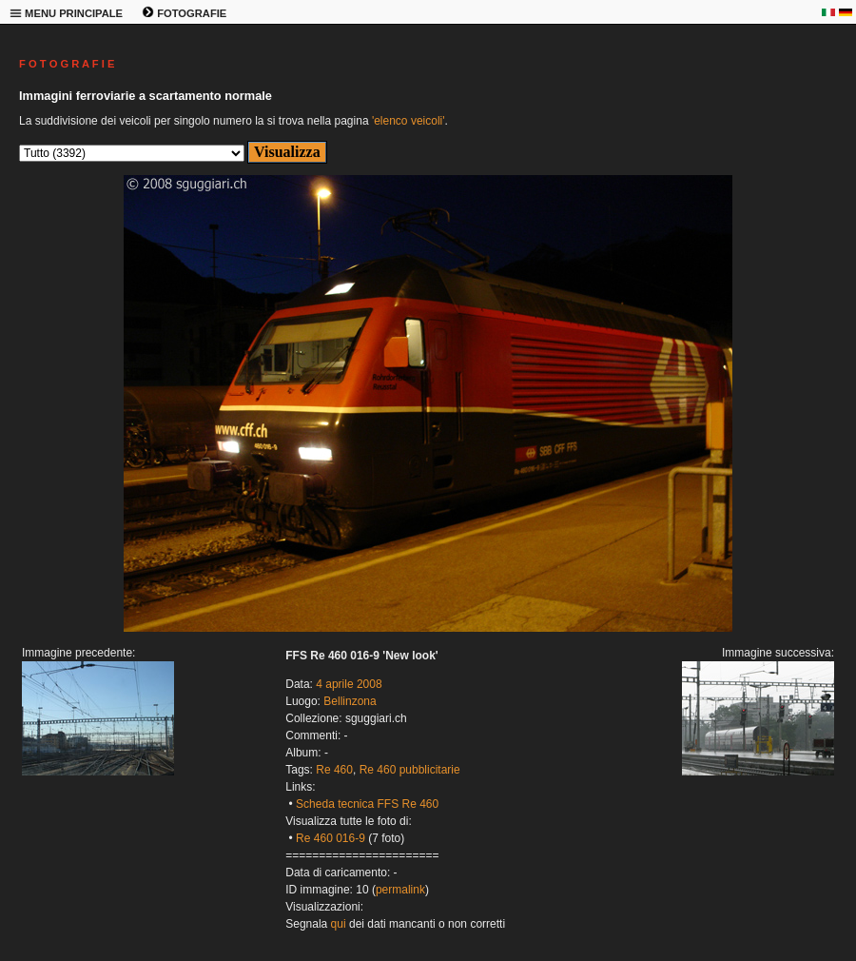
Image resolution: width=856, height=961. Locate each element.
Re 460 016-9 (330, 838)
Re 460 (334, 769)
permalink (400, 889)
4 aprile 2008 (348, 684)
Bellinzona (349, 701)
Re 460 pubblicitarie (410, 769)
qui (338, 924)
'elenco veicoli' (408, 120)
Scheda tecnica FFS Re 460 (367, 804)
